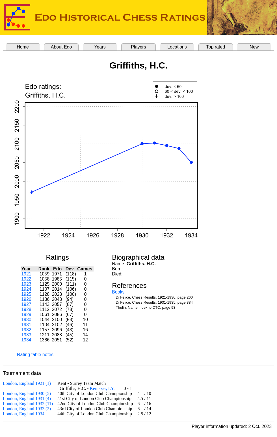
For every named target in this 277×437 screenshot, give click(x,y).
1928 (26, 309)
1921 (26, 274)
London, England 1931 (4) (27, 398)
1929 (26, 314)
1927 (26, 304)
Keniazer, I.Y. (102, 388)
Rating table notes (35, 354)
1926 (26, 299)
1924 (26, 289)
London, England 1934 (23, 413)
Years (99, 47)
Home (23, 47)
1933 (26, 334)
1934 (26, 339)
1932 (26, 329)
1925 (26, 294)
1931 (26, 324)
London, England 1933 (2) (27, 408)
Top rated (215, 47)
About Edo (61, 47)
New (254, 47)
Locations (177, 47)
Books (118, 292)
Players (138, 47)
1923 (26, 284)
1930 (26, 319)
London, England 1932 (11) (28, 403)
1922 (26, 279)
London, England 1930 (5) (27, 393)
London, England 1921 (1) (27, 383)
